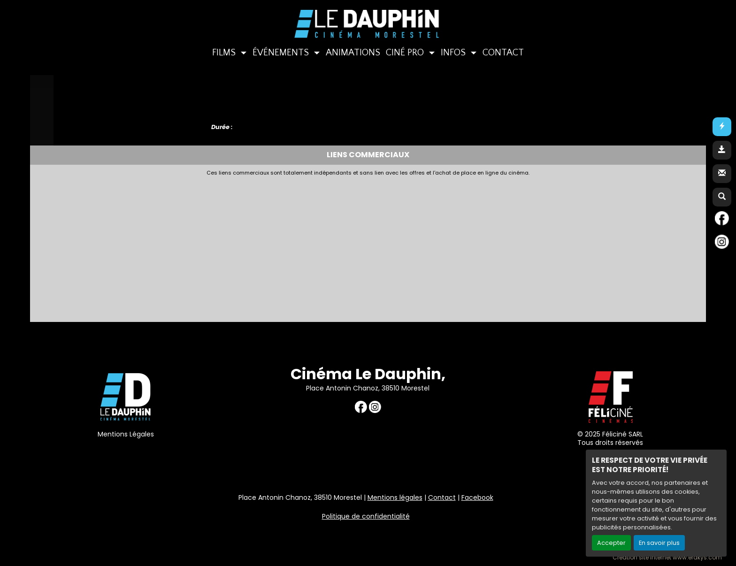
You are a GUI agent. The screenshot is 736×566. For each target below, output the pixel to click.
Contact (442, 497)
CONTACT (503, 52)
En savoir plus (659, 543)
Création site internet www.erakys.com (667, 557)
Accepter (611, 543)
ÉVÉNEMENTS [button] (282, 52)
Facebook (477, 497)
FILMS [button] (225, 52)
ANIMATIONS (353, 52)
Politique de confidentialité (366, 516)
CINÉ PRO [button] (406, 52)
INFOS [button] (454, 52)
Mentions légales (395, 497)
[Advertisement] (262, 246)
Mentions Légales (126, 434)
